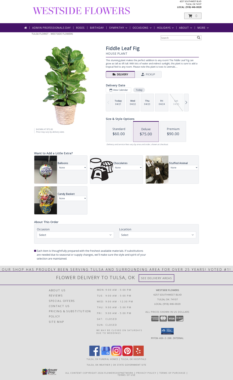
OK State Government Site (129, 364)
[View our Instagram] (116, 355)
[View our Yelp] (138, 355)
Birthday (97, 28)
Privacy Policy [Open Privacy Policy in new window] (146, 372)
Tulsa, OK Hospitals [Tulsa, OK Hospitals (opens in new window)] (133, 359)
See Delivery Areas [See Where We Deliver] (156, 278)
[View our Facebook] (94, 355)
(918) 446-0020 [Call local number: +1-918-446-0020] (193, 7)
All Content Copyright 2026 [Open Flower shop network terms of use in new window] (84, 372)
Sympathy (118, 28)
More (203, 28)
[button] (192, 16)
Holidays (165, 28)
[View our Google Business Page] (105, 355)
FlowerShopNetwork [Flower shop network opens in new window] (118, 372)
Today (139, 89)
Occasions (142, 28)
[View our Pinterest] (127, 355)
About (186, 28)
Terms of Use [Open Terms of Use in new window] (127, 375)
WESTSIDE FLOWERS (81, 11)
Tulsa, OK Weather (98, 364)
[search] (198, 37)
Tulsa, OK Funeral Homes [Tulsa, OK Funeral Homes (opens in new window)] (102, 359)
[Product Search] (178, 38)
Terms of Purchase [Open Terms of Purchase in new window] (172, 372)
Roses (80, 28)
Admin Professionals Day (51, 28)
